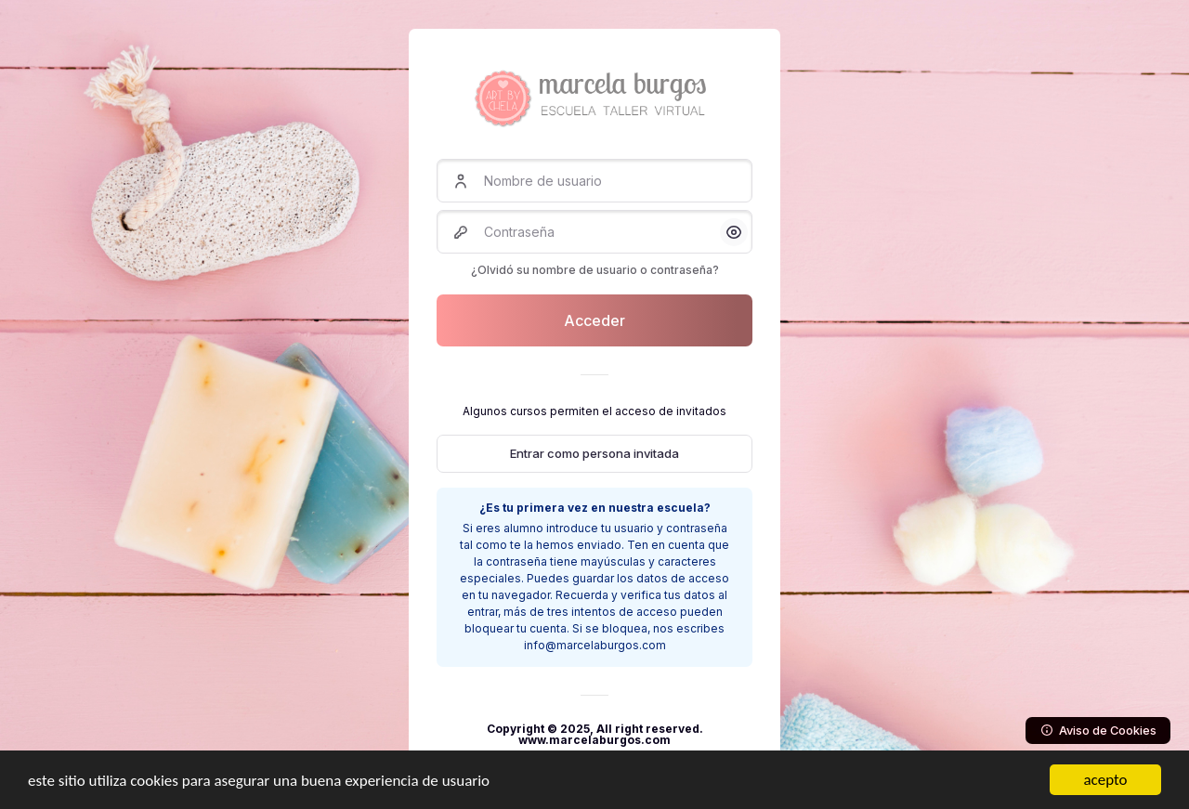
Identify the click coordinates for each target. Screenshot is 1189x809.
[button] (734, 232)
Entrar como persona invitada (594, 453)
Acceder (594, 320)
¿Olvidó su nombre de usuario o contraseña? (595, 270)
